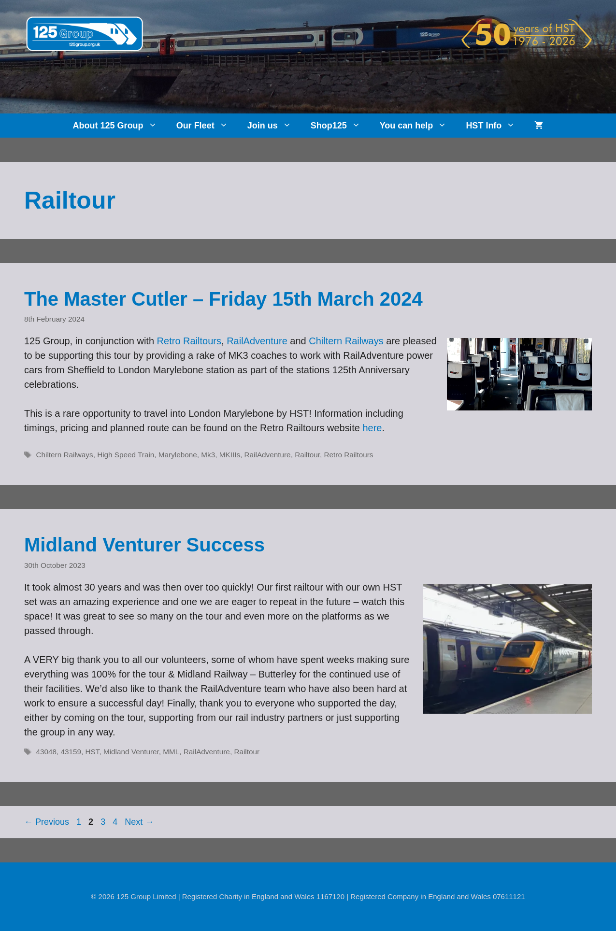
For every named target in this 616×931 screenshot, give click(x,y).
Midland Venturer (131, 752)
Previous (46, 822)
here (372, 428)
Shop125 (340, 125)
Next (139, 822)
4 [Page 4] (116, 822)
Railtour (307, 455)
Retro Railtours (189, 341)
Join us (274, 125)
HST (93, 752)
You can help (418, 125)
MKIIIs (229, 455)
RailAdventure (257, 341)
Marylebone (177, 455)
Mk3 (208, 455)
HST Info (495, 125)
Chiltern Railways (346, 341)
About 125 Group (120, 125)
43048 (46, 752)
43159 (71, 752)
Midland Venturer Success (144, 544)
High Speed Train (125, 455)
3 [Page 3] (104, 822)
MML (171, 752)
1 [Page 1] (80, 822)
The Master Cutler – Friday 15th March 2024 (223, 299)
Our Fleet (207, 125)
